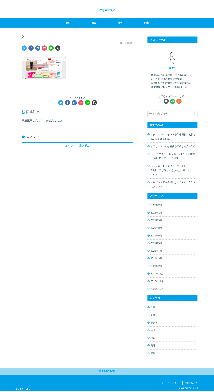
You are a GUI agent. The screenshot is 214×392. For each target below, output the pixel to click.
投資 (153, 337)
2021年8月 (156, 227)
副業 (153, 315)
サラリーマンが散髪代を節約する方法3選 (173, 146)
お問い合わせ (191, 383)
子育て (154, 322)
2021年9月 (156, 220)
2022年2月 (156, 205)
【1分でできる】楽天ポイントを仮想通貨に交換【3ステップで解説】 (173, 156)
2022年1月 (156, 212)
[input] (172, 113)
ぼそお (172, 67)
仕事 (153, 307)
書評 (153, 345)
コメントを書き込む (77, 145)
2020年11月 (157, 281)
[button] (194, 113)
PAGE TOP (107, 372)
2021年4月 (156, 250)
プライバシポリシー (171, 383)
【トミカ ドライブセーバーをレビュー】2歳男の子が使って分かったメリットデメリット (173, 170)
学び (153, 330)
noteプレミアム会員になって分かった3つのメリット (173, 184)
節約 (153, 353)
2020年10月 (157, 289)
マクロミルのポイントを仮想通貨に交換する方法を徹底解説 (173, 136)
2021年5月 (156, 243)
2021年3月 (156, 258)
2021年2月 (156, 266)
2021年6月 (156, 235)
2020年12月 (157, 273)
